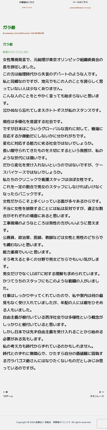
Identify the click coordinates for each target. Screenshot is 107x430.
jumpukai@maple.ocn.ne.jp (80, 7)
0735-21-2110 (27, 7)
